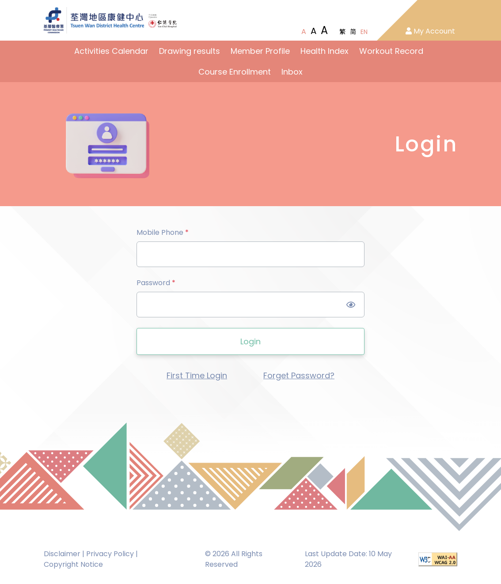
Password (156, 283)
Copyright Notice (73, 564)
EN (364, 31)
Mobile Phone (163, 232)
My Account (430, 31)
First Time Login (197, 375)
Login (250, 341)
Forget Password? (298, 375)
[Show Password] (351, 304)
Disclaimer (62, 554)
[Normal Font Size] (303, 32)
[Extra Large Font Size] (324, 30)
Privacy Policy (110, 554)
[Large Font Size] (313, 31)
